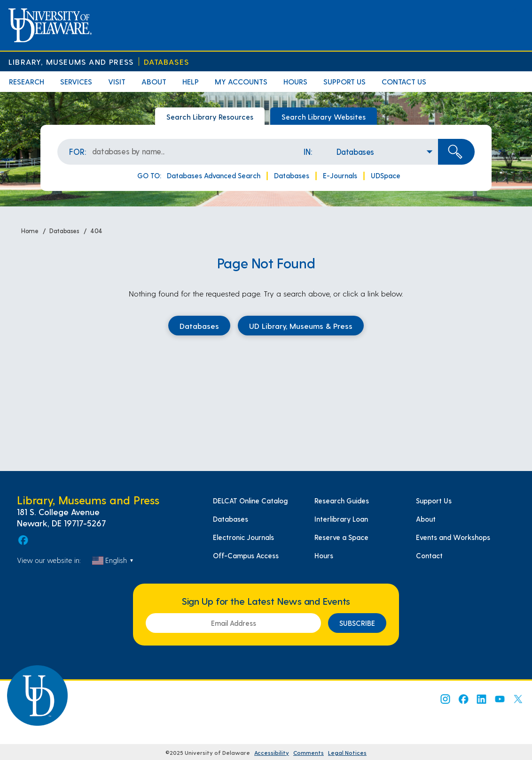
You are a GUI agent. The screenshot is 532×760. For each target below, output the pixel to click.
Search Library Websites (324, 116)
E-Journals (340, 175)
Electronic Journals (243, 537)
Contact (429, 555)
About (153, 81)
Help (190, 81)
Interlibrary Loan (341, 519)
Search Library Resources (209, 116)
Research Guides (341, 500)
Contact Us (404, 81)
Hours (295, 81)
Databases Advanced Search (213, 175)
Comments (308, 752)
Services (76, 81)
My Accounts (241, 81)
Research (26, 81)
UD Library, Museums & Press (300, 325)
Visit (116, 81)
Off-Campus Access (246, 555)
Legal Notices (347, 752)
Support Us (344, 81)
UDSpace (385, 175)
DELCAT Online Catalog (250, 500)
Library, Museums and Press (70, 62)
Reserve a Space (341, 537)
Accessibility (271, 752)
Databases (166, 62)
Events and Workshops (453, 537)
